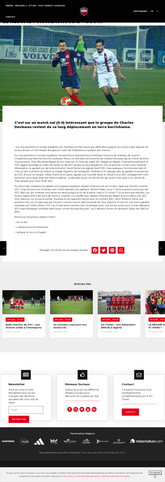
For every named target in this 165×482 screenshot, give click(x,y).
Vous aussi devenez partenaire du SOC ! (103, 451)
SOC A (20, 316)
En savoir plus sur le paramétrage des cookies (80, 476)
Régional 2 (21, 5)
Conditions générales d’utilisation (115, 476)
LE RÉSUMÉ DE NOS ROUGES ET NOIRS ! (141, 322)
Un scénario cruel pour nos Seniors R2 (61, 322)
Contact (10, 17)
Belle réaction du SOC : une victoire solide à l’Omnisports (20, 324)
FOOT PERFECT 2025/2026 (51, 5)
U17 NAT (33, 5)
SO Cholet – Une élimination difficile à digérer (101, 324)
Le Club (11, 316)
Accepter (155, 472)
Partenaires (140, 11)
